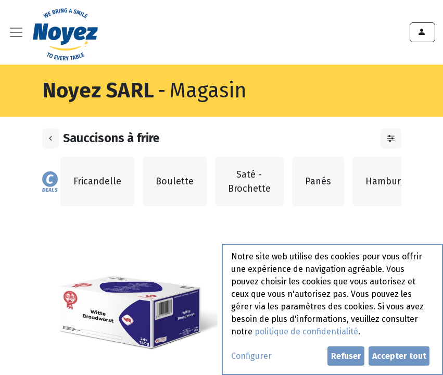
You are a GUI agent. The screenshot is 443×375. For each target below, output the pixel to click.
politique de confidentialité (306, 331)
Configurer (251, 356)
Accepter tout (399, 356)
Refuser (346, 356)
